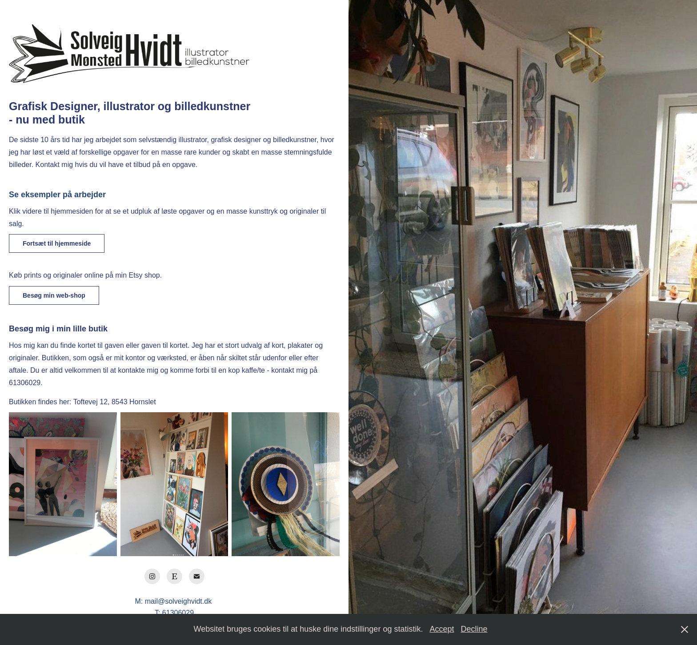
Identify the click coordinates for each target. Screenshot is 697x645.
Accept (441, 629)
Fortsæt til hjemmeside (57, 243)
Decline (474, 629)
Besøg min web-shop (54, 295)
